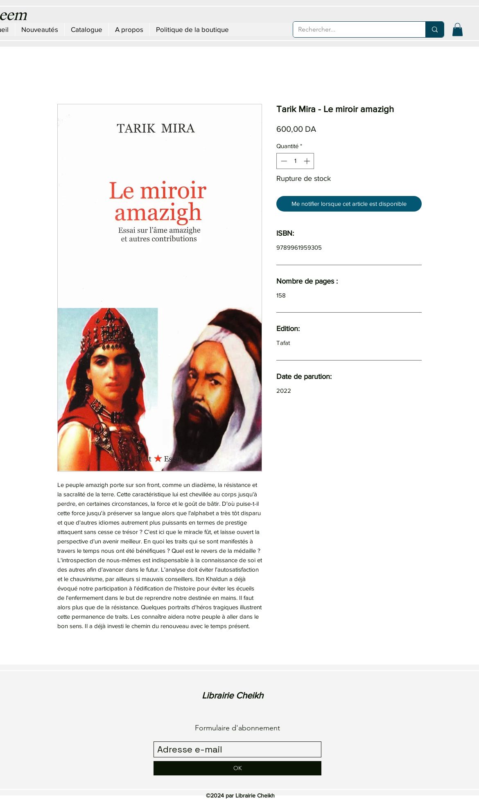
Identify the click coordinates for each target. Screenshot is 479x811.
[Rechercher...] (353, 29)
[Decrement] (283, 161)
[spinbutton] (295, 161)
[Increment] (307, 161)
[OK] (237, 768)
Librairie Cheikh (232, 695)
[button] (457, 29)
